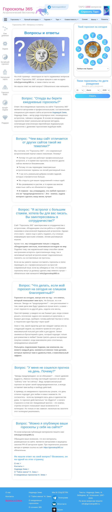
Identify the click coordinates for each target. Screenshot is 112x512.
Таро (58, 19)
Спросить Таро (90, 12)
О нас (8, 492)
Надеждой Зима (59, 112)
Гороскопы (16, 19)
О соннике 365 (35, 507)
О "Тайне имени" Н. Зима (40, 496)
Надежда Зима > (21, 469)
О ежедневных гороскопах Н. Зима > (30, 475)
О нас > (17, 463)
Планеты (104, 19)
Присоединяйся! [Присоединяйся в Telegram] (57, 7)
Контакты (10, 496)
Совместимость (71, 19)
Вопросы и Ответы (14, 500)
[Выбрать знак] (92, 68)
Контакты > (19, 466)
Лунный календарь (32, 19)
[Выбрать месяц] (92, 90)
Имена (94, 19)
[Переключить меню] (5, 19)
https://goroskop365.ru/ (53, 447)
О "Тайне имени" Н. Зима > (26, 472)
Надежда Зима (35, 492)
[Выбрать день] (79, 90)
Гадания (48, 19)
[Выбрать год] (105, 90)
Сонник (85, 19)
